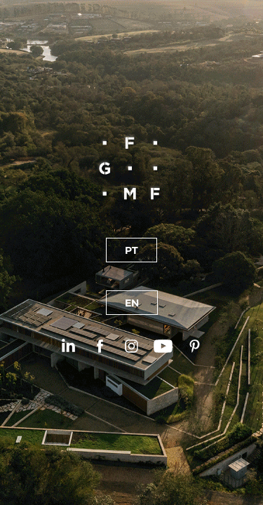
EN (132, 302)
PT (131, 250)
